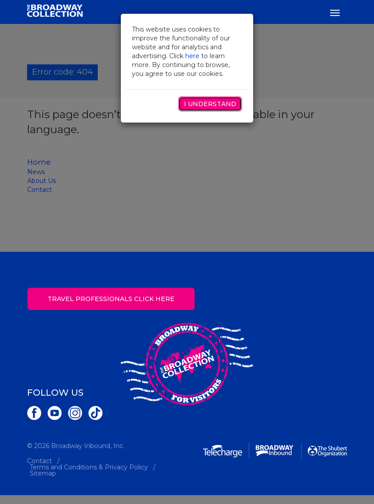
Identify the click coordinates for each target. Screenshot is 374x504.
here (192, 56)
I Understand (210, 104)
